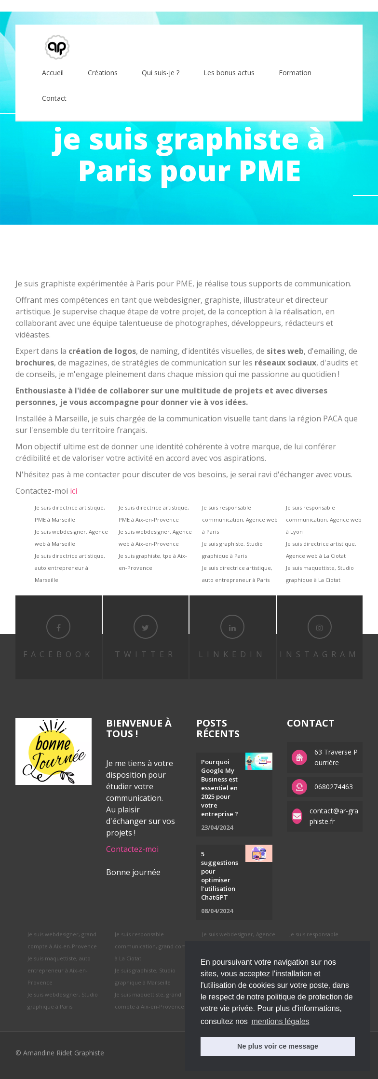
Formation (295, 72)
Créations (103, 72)
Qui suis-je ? (160, 72)
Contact (54, 98)
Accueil (53, 72)
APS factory (112, 5)
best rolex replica (26, 5)
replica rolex (74, 5)
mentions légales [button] (280, 1021)
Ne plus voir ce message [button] (277, 1046)
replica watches (157, 5)
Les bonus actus (229, 72)
